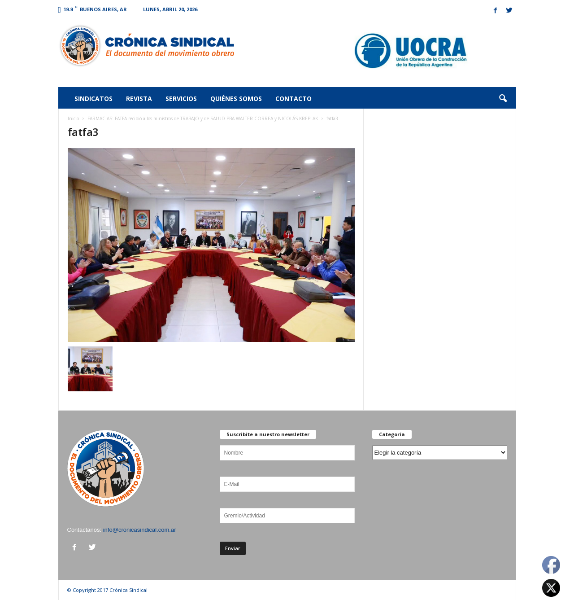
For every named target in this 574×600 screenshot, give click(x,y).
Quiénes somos (236, 98)
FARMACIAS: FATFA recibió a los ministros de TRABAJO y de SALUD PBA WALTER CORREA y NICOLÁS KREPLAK (202, 118)
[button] (503, 99)
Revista (139, 98)
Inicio (73, 118)
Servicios (181, 98)
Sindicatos (93, 98)
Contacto (293, 98)
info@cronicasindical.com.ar (139, 529)
